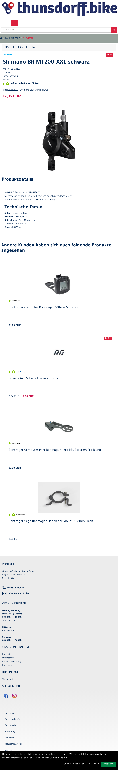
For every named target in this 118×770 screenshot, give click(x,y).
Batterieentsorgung (11, 662)
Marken (8, 750)
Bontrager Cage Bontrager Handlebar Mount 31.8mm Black (51, 521)
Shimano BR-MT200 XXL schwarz (46, 63)
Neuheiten (9, 738)
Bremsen (28, 38)
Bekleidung (10, 732)
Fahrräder (9, 713)
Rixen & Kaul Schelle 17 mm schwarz (33, 378)
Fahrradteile (12, 38)
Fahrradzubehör (12, 719)
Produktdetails (28, 47)
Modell (9, 47)
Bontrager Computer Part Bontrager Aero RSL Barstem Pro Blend (55, 450)
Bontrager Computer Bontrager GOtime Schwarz (43, 307)
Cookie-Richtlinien (59, 758)
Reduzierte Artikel (13, 744)
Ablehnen (94, 764)
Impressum (7, 665)
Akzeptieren (108, 764)
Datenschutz (8, 658)
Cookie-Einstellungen (75, 764)
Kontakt (6, 654)
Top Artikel (7, 679)
